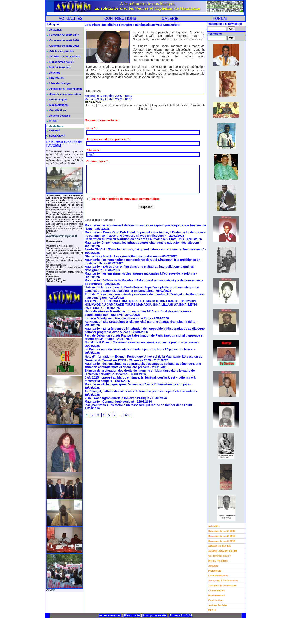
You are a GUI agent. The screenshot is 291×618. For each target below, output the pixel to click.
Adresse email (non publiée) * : (108, 139)
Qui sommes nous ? (60, 61)
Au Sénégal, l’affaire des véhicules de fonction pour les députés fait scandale (140, 391)
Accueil (90, 105)
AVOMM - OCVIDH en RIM (64, 56)
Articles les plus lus (60, 51)
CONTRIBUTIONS (120, 18)
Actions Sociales (58, 115)
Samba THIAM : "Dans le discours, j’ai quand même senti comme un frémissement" (144, 249)
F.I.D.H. (52, 121)
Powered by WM (181, 615)
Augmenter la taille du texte (169, 105)
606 (127, 415)
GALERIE (170, 18)
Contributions (56, 110)
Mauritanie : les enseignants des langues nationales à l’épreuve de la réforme (140, 273)
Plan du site (132, 615)
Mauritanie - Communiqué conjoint (109, 401)
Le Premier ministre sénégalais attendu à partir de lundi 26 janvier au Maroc (139, 349)
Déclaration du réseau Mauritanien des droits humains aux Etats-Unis (134, 239)
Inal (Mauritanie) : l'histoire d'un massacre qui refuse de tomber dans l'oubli (139, 405)
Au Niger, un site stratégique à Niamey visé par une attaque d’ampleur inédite (140, 321)
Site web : (93, 150)
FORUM (220, 18)
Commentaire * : (97, 161)
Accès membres (110, 615)
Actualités (54, 29)
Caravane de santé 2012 (63, 45)
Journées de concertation (64, 94)
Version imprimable (136, 105)
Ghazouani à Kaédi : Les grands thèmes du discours (122, 256)
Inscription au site (154, 615)
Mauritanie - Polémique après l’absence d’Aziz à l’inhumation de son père (137, 384)
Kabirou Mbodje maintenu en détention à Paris (118, 318)
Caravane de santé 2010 (63, 40)
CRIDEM (54, 130)
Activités (53, 72)
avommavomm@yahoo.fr (61, 236)
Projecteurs (55, 78)
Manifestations (57, 105)
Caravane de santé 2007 (63, 35)
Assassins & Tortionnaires (64, 88)
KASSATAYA (57, 135)
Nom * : (91, 128)
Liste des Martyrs (59, 83)
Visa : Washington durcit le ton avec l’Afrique (117, 398)
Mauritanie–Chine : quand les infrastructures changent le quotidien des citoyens (142, 242)
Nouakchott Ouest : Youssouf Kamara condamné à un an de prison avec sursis (141, 342)
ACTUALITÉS (71, 18)
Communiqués (57, 99)
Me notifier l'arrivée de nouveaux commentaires (126, 199)
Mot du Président (59, 67)
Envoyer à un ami (109, 105)
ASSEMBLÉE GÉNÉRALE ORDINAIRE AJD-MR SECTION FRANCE (132, 301)
